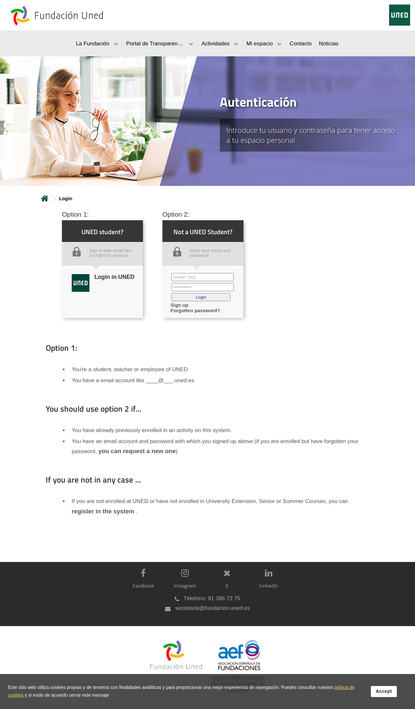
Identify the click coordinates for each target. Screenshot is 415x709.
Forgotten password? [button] (195, 310)
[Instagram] (183, 583)
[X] (225, 583)
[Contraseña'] (203, 287)
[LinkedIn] (267, 583)
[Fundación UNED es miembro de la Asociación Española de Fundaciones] (236, 671)
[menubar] (207, 43)
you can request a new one (137, 451)
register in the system (104, 511)
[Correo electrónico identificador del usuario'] (203, 277)
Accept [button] (384, 691)
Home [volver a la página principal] (44, 198)
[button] (201, 297)
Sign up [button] (179, 305)
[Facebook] (141, 583)
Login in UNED (114, 277)
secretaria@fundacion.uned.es (212, 608)
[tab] (207, 121)
